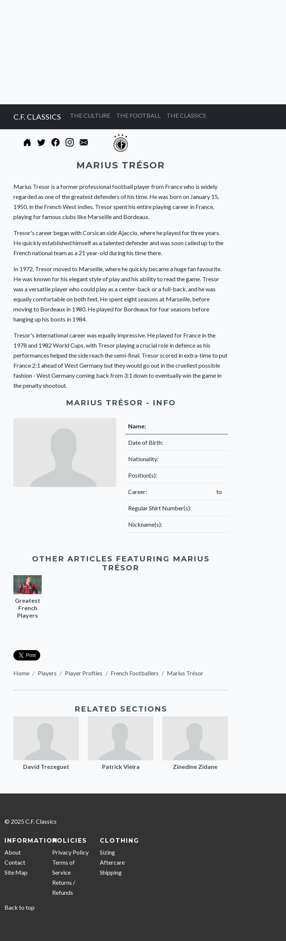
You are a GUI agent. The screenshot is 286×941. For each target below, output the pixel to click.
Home (21, 673)
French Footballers (135, 673)
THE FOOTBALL (138, 115)
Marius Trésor (185, 673)
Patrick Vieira (121, 766)
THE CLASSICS (186, 115)
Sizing (107, 852)
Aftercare (112, 862)
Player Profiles (83, 673)
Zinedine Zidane (195, 766)
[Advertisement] (143, 52)
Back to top (19, 907)
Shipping (111, 872)
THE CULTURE (90, 115)
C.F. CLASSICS (37, 116)
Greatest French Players (27, 608)
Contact (14, 862)
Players (47, 673)
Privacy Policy (70, 852)
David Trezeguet (46, 766)
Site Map (16, 872)
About (12, 852)
